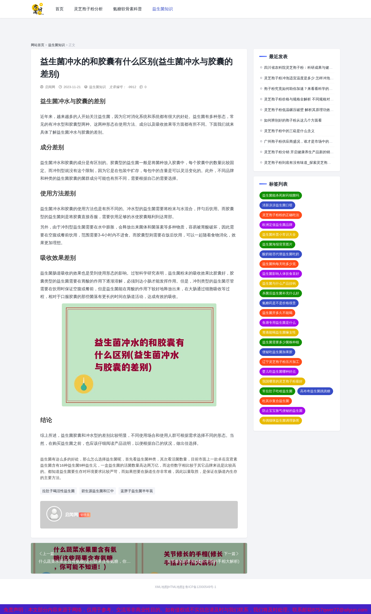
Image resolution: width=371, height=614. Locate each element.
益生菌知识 (162, 9)
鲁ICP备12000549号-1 (200, 587)
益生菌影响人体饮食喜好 (280, 274)
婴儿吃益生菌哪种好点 (279, 371)
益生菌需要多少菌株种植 (280, 342)
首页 (59, 9)
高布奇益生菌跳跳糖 (315, 391)
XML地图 (161, 587)
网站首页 (37, 45)
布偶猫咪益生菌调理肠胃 (280, 420)
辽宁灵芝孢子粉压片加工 (280, 362)
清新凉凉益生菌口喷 (277, 205)
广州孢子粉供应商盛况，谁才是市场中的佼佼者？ (303, 141)
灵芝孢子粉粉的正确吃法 (280, 215)
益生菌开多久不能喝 (277, 313)
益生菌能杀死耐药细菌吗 (280, 195)
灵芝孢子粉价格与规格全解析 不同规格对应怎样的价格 (308, 99)
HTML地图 (175, 587)
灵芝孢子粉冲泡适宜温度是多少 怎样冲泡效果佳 (302, 78)
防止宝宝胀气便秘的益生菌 (282, 411)
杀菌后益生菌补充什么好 (280, 293)
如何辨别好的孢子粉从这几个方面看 (293, 120)
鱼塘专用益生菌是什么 (279, 323)
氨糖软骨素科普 (127, 9)
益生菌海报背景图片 (277, 244)
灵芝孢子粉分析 (88, 9)
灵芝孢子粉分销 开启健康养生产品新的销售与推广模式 (308, 152)
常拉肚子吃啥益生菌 (277, 391)
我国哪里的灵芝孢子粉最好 (282, 381)
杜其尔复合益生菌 (275, 401)
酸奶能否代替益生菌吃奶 (280, 254)
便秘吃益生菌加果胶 (277, 352)
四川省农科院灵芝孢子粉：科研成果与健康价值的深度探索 (311, 67)
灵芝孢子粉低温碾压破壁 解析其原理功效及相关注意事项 (309, 110)
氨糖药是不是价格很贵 (279, 303)
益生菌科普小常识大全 (279, 234)
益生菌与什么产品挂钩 (279, 283)
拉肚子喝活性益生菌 (58, 491)
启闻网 (50, 87)
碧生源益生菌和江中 (97, 491)
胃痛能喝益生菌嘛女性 (279, 332)
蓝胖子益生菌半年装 (137, 491)
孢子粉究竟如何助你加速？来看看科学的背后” (301, 89)
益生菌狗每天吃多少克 (279, 264)
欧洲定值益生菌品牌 (277, 225)
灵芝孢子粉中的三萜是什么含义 (289, 131)
